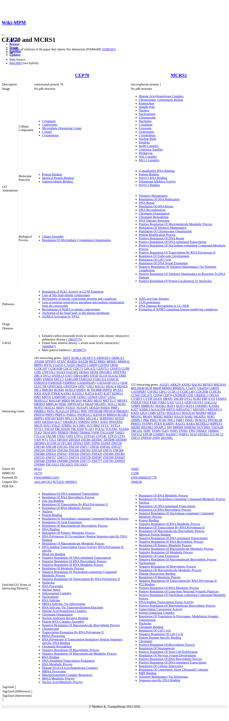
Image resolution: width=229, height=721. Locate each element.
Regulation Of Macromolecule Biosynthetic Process (75, 525)
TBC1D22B (62, 429)
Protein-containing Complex (157, 612)
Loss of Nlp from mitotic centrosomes (66, 295)
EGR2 (197, 398)
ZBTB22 (203, 434)
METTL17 (109, 400)
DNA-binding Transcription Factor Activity (166, 602)
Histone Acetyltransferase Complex (161, 96)
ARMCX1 (117, 358)
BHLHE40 (137, 388)
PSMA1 (71, 414)
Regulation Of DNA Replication (159, 199)
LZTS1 (161, 413)
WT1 (45, 439)
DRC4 (38, 375)
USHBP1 (159, 434)
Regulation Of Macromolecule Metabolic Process (73, 543)
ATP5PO (50, 361)
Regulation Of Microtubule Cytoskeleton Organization (76, 240)
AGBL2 (76, 358)
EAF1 (69, 375)
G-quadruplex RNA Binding (156, 171)
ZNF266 (74, 450)
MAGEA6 (188, 413)
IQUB (46, 393)
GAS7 (171, 402)
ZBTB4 (86, 439)
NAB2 (188, 416)
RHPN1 (39, 418)
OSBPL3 (136, 420)
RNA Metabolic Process (57, 664)
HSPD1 (81, 390)
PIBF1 (115, 407)
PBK (146, 420)
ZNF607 (119, 457)
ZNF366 (118, 450)
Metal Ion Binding (53, 554)
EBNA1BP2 (81, 375)
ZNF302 (85, 450)
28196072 (79, 350)
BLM (148, 388)
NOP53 (39, 407)
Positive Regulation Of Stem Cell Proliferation (168, 651)
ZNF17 (84, 446)
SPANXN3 (116, 422)
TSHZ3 (119, 432)
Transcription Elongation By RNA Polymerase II (73, 632)
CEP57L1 (103, 368)
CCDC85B (55, 368)
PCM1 (162, 420)
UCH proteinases (149, 302)
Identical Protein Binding (58, 178)
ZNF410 (51, 454)
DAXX (60, 372)
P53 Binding (147, 584)
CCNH (135, 395)
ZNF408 (39, 454)
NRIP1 (60, 407)
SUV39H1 (79, 425)
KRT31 (46, 397)
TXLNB (51, 436)
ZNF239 (39, 450)
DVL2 (188, 398)
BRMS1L (124, 361)
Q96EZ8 (136, 482)
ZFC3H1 (66, 443)
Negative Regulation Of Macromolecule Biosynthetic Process (81, 625)
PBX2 (154, 420)
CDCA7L (90, 368)
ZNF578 (85, 457)
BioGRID (15, 63)
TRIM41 (213, 430)
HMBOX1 (148, 406)
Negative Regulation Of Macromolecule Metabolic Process (79, 653)
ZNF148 (51, 446)
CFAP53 (115, 368)
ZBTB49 (121, 439)
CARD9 (92, 365)
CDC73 (78, 368)
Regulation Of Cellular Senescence (161, 666)
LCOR (72, 397)
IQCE (37, 393)
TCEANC (111, 429)
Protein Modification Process (157, 234)
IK (88, 390)
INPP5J (107, 390)
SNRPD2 (84, 422)
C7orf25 (69, 365)
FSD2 (145, 402)
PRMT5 (136, 423)
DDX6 (94, 372)
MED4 (211, 413)
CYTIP (147, 398)
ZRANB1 (167, 438)
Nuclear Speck (51, 589)
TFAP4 (156, 430)
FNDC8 (136, 402)
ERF (205, 398)
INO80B (96, 390)
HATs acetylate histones (154, 298)
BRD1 (102, 361)
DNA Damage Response (154, 220)
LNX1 (111, 397)
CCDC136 (187, 391)
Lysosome (145, 128)
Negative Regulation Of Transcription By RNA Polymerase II (81, 579)
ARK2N (175, 384)
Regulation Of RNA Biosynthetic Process (68, 497)
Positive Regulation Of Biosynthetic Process (167, 644)
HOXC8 (70, 390)
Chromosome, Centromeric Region (161, 99)
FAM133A (99, 379)
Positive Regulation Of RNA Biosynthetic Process (170, 659)
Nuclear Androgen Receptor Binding (65, 618)
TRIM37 (201, 430)
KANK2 (66, 393)
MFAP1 (122, 400)
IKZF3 (180, 406)
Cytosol (47, 131)
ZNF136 (116, 443)
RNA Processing (52, 586)
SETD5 (119, 418)
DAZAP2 (72, 372)
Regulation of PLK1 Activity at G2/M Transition (72, 291)
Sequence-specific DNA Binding (159, 680)
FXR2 (162, 402)
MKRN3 (39, 404)
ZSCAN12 (52, 464)
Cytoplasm (49, 121)
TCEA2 (100, 429)
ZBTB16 (62, 439)
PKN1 (51, 411)
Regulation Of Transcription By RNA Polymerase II (75, 504)
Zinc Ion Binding (53, 501)
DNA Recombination (152, 210)
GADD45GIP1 (86, 382)
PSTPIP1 (148, 423)
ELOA (103, 375)
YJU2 (52, 439)
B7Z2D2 (58, 482)
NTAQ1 (70, 407)
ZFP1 (87, 443)
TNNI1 (183, 430)
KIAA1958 (158, 409)
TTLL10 (39, 436)
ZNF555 (39, 457)
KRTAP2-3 (200, 409)
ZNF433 (85, 454)
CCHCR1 (215, 391)
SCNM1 (80, 418)
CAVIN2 (152, 391)
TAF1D (49, 429)
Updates (14, 54)
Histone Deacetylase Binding (157, 573)
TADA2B (217, 427)
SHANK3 (147, 427)
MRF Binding (147, 673)
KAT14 (89, 393)
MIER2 (158, 416)
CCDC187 (40, 368)
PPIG (84, 411)
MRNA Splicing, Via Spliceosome (63, 604)
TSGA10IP (107, 432)
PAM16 (105, 407)
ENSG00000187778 (143, 477)
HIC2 (37, 390)
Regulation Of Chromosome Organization (165, 231)
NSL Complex (148, 156)
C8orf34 (202, 388)
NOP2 (122, 404)
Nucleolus (145, 121)
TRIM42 (84, 432)
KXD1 (135, 413)
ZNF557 (51, 457)
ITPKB (55, 393)
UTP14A (89, 436)
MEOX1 (136, 416)
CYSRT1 (136, 398)
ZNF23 (135, 438)
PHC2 (171, 420)
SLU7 (58, 422)
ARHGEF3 (103, 358)
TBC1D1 (136, 430)
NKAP (89, 404)
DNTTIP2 (119, 372)
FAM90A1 (69, 382)
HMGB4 (47, 390)
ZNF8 (156, 438)
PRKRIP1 (122, 411)
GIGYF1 (197, 402)
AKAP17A (89, 358)
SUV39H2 (93, 425)
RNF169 (50, 418)
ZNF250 (51, 450)
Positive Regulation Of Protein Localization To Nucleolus (175, 281)
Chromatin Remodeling (153, 217)
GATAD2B (104, 382)
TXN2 (61, 436)
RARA (190, 423)
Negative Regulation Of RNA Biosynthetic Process (74, 561)
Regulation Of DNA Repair (156, 206)
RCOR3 (123, 414)
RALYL (180, 423)
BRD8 (157, 388)
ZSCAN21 (66, 464)
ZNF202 (105, 446)
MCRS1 (179, 75)
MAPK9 (201, 413)
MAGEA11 (174, 413)
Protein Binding (52, 174)
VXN (37, 439)
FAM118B (71, 379)
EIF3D (94, 375)
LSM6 (152, 413)
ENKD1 (48, 379)
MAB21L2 (41, 400)
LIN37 (102, 397)
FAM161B (55, 382)
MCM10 (76, 400)
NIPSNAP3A (75, 404)
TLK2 (38, 432)
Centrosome (49, 124)
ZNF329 (96, 450)
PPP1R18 (109, 411)
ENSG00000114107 (47, 477)
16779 (38, 473)
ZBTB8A (40, 443)
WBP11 (184, 434)
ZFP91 (95, 443)
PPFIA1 (75, 411)
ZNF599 (108, 457)
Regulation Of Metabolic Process (63, 568)
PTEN (158, 423)
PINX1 (189, 420)
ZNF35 (107, 450)
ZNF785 (108, 461)
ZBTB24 (74, 439)
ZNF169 (74, 446)
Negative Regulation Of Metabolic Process (166, 552)
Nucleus (144, 110)
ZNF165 (62, 446)
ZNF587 (96, 457)
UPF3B (147, 434)
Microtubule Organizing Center (62, 128)
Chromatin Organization (154, 213)
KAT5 (99, 393)
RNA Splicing (51, 600)
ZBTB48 (108, 439)
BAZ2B (83, 361)
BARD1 (72, 361)
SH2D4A (48, 422)
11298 (135, 473)
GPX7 (82, 386)
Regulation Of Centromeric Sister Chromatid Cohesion (173, 669)
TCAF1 (89, 429)
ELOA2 (113, 375)
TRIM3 (73, 432)
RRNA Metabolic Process (58, 678)
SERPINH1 (106, 418)
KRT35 (170, 409)
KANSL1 (78, 393)
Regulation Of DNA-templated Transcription (70, 493)
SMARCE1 (70, 422)
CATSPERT (138, 391)
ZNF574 (74, 457)
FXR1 (153, 402)
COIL (37, 372)
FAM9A (221, 398)
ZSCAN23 (81, 464)
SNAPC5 (160, 427)
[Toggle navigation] (3, 35)
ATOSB (39, 361)
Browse (14, 44)
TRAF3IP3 (50, 432)
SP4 (169, 427)
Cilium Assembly (53, 236)
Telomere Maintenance (153, 195)
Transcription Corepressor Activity (161, 609)
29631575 (74, 339)
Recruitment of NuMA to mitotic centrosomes (71, 309)
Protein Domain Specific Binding (160, 637)
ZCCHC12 (216, 434)
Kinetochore (146, 103)
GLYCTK (40, 386)
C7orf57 (191, 388)
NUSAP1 (82, 407)
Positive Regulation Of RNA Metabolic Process (169, 588)
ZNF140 (39, 446)
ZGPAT (105, 443)
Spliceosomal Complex (56, 593)
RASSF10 (99, 414)
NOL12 (112, 404)
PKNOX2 (201, 420)
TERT (147, 430)
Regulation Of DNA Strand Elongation (163, 263)
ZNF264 (62, 450)
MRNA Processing (54, 671)
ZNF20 (94, 446)
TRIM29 (62, 432)
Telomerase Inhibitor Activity (157, 181)
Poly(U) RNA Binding (153, 178)
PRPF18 (39, 414)
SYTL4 (115, 425)
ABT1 (66, 358)
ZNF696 (74, 461)
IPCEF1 (118, 390)
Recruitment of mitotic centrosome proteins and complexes (79, 298)
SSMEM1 (190, 427)
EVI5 (211, 398)
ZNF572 (62, 457)
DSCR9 (178, 398)
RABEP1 (169, 423)
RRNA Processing (53, 636)
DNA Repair (147, 202)
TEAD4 (124, 429)
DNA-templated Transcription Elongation (68, 660)
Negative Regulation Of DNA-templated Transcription (76, 557)
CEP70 (82, 75)
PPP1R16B (95, 411)
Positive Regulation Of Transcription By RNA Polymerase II (177, 252)
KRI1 (37, 397)
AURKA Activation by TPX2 (60, 316)
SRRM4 (178, 427)
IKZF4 (189, 406)
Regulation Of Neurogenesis (157, 648)
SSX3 (47, 425)
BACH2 (197, 384)
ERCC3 (59, 379)
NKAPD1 (100, 404)
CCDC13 (174, 391)
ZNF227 (116, 446)
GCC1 (116, 382)
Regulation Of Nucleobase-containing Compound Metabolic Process (85, 518)
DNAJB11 (105, 372)
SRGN (38, 425)
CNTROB (179, 395)
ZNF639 (146, 438)
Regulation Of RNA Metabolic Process (66, 508)
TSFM (95, 432)
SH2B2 (135, 427)
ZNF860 (39, 464)
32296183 (108, 49)
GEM (124, 382)
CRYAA (214, 395)
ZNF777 (96, 461)
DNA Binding (51, 529)
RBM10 (112, 414)
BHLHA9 (220, 384)
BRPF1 (38, 365)
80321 (38, 469)
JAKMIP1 (201, 406)
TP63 (192, 430)
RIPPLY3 (216, 423)
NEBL (62, 404)
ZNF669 (51, 461)
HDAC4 (111, 386)
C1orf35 (58, 365)
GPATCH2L (55, 386)
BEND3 (208, 384)
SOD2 (104, 422)
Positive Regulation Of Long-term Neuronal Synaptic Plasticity (179, 591)
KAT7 (107, 393)
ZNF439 (96, 454)
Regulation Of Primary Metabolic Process (68, 532)
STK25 (56, 425)
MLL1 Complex (149, 160)
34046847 (48, 346)
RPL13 (69, 418)
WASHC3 (172, 434)
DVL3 (47, 375)
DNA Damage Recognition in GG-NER (164, 306)
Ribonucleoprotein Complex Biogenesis (67, 675)
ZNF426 (74, 454)
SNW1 (95, 422)
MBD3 (65, 400)
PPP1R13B (215, 420)
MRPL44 (52, 404)
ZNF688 (62, 461)
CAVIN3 (103, 365)
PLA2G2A (62, 411)
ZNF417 (62, 454)
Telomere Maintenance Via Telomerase (163, 676)
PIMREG (40, 411)
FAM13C (113, 379)
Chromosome (147, 117)
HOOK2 (160, 406)
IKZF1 (171, 406)
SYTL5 (39, 429)
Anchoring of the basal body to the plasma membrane (76, 313)
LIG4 (143, 413)
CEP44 (157, 395)
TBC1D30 (77, 429)
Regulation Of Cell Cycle (155, 259)
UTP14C (101, 436)
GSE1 (90, 386)
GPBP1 (135, 406)
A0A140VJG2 (43, 482)
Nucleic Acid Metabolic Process (62, 682)
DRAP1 (168, 398)
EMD (122, 375)
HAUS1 (100, 386)
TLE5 (165, 430)
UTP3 (121, 436)
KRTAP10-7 (184, 409)
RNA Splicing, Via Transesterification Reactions (72, 607)
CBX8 (114, 365)
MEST (98, 400)
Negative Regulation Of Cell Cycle (161, 634)
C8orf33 (80, 365)
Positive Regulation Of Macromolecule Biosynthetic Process (177, 605)
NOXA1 (49, 407)
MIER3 (168, 416)
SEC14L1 (92, 418)
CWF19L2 (49, 372)
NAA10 (179, 416)
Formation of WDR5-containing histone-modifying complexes (178, 309)
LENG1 (82, 397)
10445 (135, 469)
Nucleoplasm (147, 114)
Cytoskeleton (50, 135)
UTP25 (112, 436)
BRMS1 (112, 361)
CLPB (125, 368)
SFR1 (37, 422)
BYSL (48, 365)
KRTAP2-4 (215, 409)
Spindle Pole (147, 107)
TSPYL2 (136, 434)
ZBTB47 (97, 439)
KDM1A (117, 393)
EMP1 (38, 379)
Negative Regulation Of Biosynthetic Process (70, 650)
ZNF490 (108, 454)
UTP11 (78, 436)
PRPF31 (60, 414)
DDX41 (84, 372)
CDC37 (68, 368)
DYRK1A (58, 375)
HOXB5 (59, 390)
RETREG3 (202, 423)
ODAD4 (94, 407)
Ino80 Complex (148, 146)
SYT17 (105, 425)
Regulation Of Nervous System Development (167, 655)
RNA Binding (50, 657)
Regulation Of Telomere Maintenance (162, 227)
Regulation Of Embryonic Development (164, 256)
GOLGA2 (210, 402)
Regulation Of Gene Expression (62, 522)
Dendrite (144, 142)
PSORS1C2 (84, 414)
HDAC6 (122, 386)
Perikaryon (146, 153)
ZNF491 (119, 454)
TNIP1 (173, 430)
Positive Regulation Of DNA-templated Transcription (172, 242)
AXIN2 (186, 384)
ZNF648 (39, 461)
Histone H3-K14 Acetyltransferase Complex (70, 667)
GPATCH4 (70, 386)
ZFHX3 (78, 443)
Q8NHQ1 (71, 482)
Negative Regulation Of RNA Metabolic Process (72, 564)
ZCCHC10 (53, 443)
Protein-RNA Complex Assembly (63, 621)
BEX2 (93, 361)
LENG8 (93, 397)
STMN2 (66, 425)
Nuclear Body (147, 139)
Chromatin (145, 641)
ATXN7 (61, 361)
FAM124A (85, 379)
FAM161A (40, 382)
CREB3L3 (201, 395)
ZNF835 (119, 461)
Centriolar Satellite (151, 149)
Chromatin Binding (151, 627)
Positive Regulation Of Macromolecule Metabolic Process (175, 224)
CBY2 (163, 391)
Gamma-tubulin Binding (57, 181)
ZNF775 (85, 461)
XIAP (193, 434)
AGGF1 (164, 384)
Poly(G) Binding (149, 185)
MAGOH (55, 400)
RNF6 (60, 418)
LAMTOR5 (59, 397)
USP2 (69, 436)
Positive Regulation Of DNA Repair (161, 238)
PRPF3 (49, 414)
